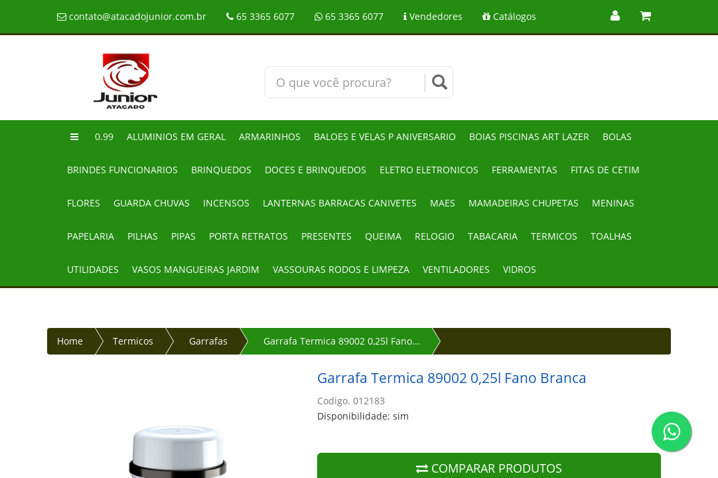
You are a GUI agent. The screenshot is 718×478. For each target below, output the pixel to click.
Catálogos (509, 16)
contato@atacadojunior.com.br (131, 16)
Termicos (554, 236)
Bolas (617, 136)
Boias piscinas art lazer (529, 136)
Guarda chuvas (151, 203)
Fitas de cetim (605, 169)
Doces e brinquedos (315, 169)
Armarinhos (270, 136)
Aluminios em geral (176, 136)
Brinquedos (221, 169)
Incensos (226, 203)
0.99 (104, 136)
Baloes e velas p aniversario (385, 136)
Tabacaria (493, 236)
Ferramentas (524, 169)
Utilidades (93, 269)
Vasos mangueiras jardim (195, 269)
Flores (83, 203)
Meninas (613, 203)
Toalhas (611, 236)
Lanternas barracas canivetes (340, 203)
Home (70, 341)
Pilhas (142, 236)
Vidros (519, 269)
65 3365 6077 (260, 16)
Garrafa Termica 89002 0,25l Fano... (341, 341)
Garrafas (208, 341)
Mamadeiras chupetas (523, 203)
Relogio (435, 236)
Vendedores (433, 16)
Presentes (326, 236)
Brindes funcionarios (122, 169)
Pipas (183, 236)
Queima (383, 236)
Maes (442, 203)
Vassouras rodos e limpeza (341, 269)
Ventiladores (456, 269)
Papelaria (90, 236)
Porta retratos (248, 236)
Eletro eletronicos (429, 169)
